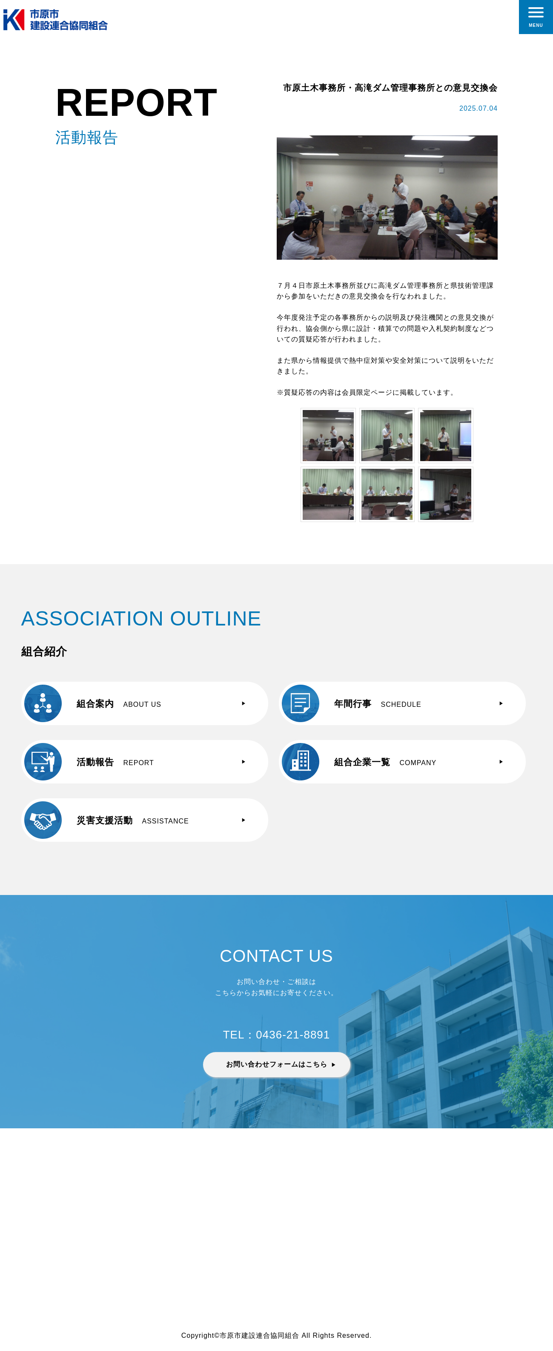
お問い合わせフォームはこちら (276, 1064)
